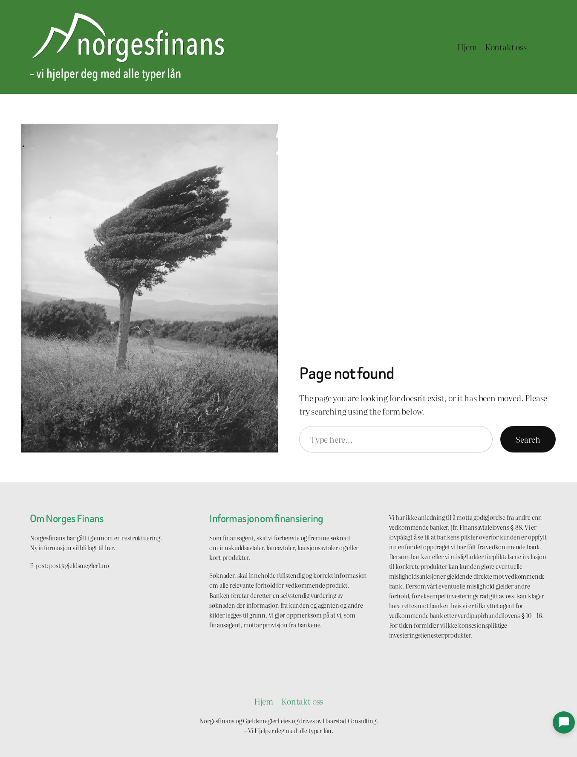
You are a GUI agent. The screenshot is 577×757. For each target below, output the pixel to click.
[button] (564, 722)
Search (528, 439)
